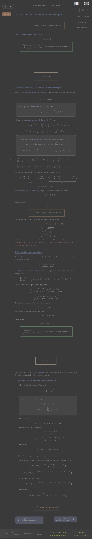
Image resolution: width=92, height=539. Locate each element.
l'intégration (40, 372)
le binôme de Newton (38, 400)
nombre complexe (31, 257)
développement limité (35, 107)
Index (7, 6)
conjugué (18, 259)
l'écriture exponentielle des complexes (33, 271)
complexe (24, 191)
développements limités (40, 139)
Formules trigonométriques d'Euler (29, 34)
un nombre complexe (29, 92)
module (42, 92)
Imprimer (6, 14)
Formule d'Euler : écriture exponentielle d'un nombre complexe (39, 15)
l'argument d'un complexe (29, 245)
